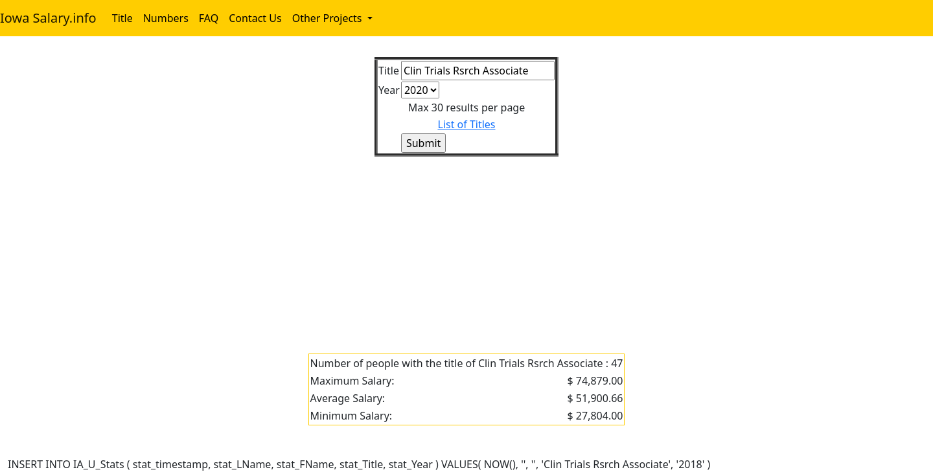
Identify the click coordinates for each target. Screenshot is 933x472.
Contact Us (255, 18)
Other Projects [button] (328, 18)
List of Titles (466, 124)
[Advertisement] (396, 247)
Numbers (166, 18)
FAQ (208, 18)
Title (122, 18)
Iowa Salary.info (48, 18)
